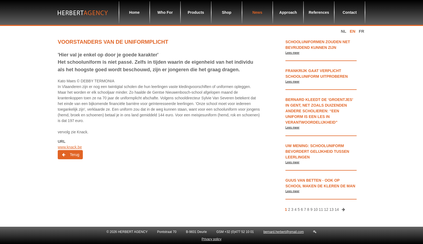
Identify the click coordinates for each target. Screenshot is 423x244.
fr (361, 31)
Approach (288, 12)
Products (196, 12)
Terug (70, 154)
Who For (165, 12)
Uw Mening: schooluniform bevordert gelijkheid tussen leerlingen (317, 151)
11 (321, 209)
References (319, 12)
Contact (350, 12)
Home (134, 12)
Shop (226, 12)
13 (331, 209)
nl (343, 31)
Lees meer (292, 52)
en (352, 31)
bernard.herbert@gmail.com (283, 232)
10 (315, 209)
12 (326, 209)
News (257, 12)
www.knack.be (70, 147)
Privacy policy (211, 239)
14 (337, 209)
